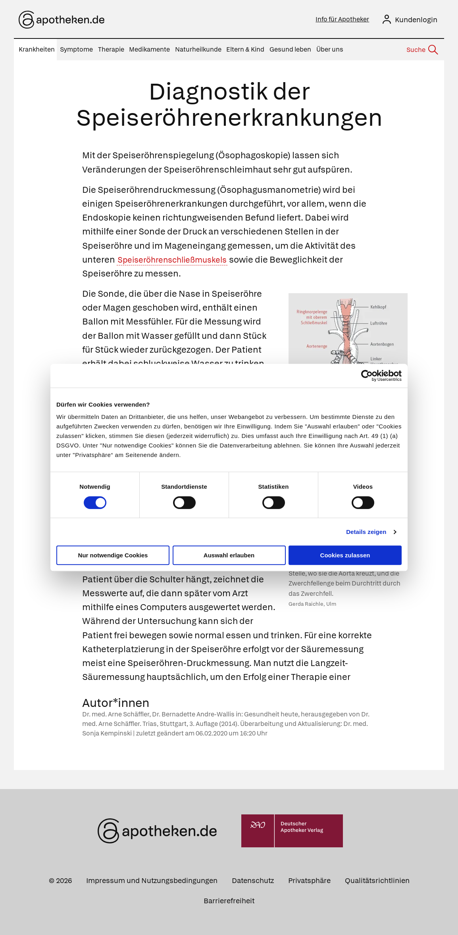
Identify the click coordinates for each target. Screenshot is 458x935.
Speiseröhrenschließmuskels (178, 259)
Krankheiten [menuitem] (37, 49)
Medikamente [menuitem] (149, 49)
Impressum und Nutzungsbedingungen (151, 880)
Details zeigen (366, 531)
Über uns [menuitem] (329, 49)
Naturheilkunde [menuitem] (198, 49)
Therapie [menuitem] (111, 49)
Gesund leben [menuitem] (290, 49)
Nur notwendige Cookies (113, 555)
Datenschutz (253, 880)
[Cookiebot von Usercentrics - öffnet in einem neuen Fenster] (367, 376)
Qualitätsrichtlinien (377, 880)
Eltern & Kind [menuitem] (245, 49)
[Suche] (422, 50)
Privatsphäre (309, 880)
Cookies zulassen (345, 555)
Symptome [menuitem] (76, 49)
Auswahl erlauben (229, 555)
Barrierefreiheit (229, 900)
